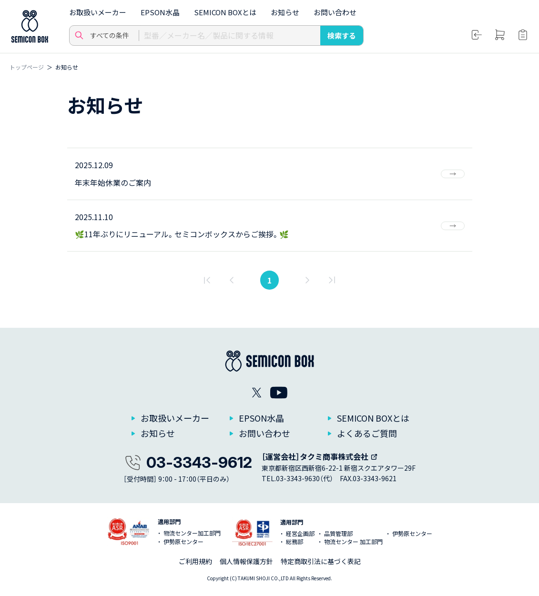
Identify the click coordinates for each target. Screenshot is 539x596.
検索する (341, 35)
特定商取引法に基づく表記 (321, 561)
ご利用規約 (195, 561)
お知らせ (285, 12)
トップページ (27, 67)
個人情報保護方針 (246, 561)
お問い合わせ (335, 12)
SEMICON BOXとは (225, 12)
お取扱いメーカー (97, 12)
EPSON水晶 (160, 12)
